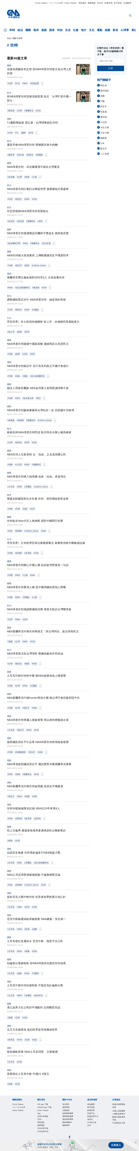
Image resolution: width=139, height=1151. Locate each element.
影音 (115, 30)
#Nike (10, 531)
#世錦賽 (18, 553)
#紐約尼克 (38, 995)
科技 (60, 30)
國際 (28, 30)
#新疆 (26, 177)
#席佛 (26, 929)
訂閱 (110, 68)
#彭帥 (24, 509)
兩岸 (36, 30)
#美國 (10, 464)
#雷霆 (10, 1084)
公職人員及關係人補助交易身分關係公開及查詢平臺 (58, 1137)
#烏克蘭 (11, 177)
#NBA (25, 83)
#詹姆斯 (20, 420)
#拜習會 (27, 553)
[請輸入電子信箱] (110, 61)
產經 (44, 30)
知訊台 (65, 1130)
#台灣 (10, 83)
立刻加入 (116, 1145)
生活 (68, 30)
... (42, 83)
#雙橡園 (39, 155)
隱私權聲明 (88, 1123)
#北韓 (17, 1018)
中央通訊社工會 (95, 1137)
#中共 (17, 83)
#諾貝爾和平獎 (14, 243)
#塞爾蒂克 (28, 111)
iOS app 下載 (14, 1112)
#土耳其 (18, 464)
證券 (52, 30)
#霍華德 (18, 818)
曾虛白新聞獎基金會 (18, 1137)
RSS (84, 1130)
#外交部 (11, 221)
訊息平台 (42, 1130)
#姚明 (19, 332)
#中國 (10, 265)
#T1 (16, 133)
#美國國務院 (20, 752)
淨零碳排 (82, 3)
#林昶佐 (29, 155)
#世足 (34, 1040)
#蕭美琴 (11, 155)
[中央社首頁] (13, 15)
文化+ (80, 1112)
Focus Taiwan (41, 3)
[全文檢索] (130, 15)
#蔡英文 (18, 199)
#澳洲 (10, 841)
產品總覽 (12, 1130)
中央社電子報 (110, 1112)
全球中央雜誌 (69, 1112)
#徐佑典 (20, 221)
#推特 (26, 265)
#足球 (27, 1040)
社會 (76, 30)
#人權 (34, 177)
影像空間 (108, 3)
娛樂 (107, 30)
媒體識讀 (92, 3)
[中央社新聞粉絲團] (8, 1097)
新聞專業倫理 (59, 1123)
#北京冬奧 (46, 243)
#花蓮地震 (34, 83)
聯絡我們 (99, 1123)
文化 (91, 30)
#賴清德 (11, 111)
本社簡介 (12, 1123)
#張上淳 (11, 332)
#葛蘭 (34, 929)
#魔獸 (23, 133)
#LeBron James (39, 265)
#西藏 (17, 774)
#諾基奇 (37, 818)
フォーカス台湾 (56, 3)
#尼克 (26, 907)
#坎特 (38, 111)
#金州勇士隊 (28, 398)
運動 (99, 30)
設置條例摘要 (44, 1123)
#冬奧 (17, 509)
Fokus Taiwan (70, 3)
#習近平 (18, 265)
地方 (84, 30)
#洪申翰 (20, 155)
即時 (12, 30)
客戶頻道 (118, 3)
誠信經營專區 (74, 1123)
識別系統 (22, 1123)
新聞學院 (98, 1112)
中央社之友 (75, 1130)
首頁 (9, 38)
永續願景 (127, 3)
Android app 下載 (31, 1112)
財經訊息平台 (54, 1130)
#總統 (26, 664)
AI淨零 (125, 30)
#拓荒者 (27, 818)
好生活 (100, 3)
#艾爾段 (35, 310)
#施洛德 (35, 288)
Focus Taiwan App (51, 1112)
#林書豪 (11, 420)
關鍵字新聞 (17, 38)
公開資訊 (32, 1123)
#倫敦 (19, 973)
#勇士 (38, 398)
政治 (20, 30)
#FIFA (19, 1040)
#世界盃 (11, 1040)
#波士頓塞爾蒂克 (22, 288)
